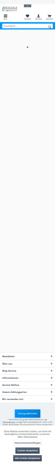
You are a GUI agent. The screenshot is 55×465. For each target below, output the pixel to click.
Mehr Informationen (28, 437)
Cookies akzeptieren (27, 450)
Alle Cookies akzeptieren (27, 458)
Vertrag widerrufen (27, 413)
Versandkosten (9, 422)
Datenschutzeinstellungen (27, 442)
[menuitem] (5, 17)
